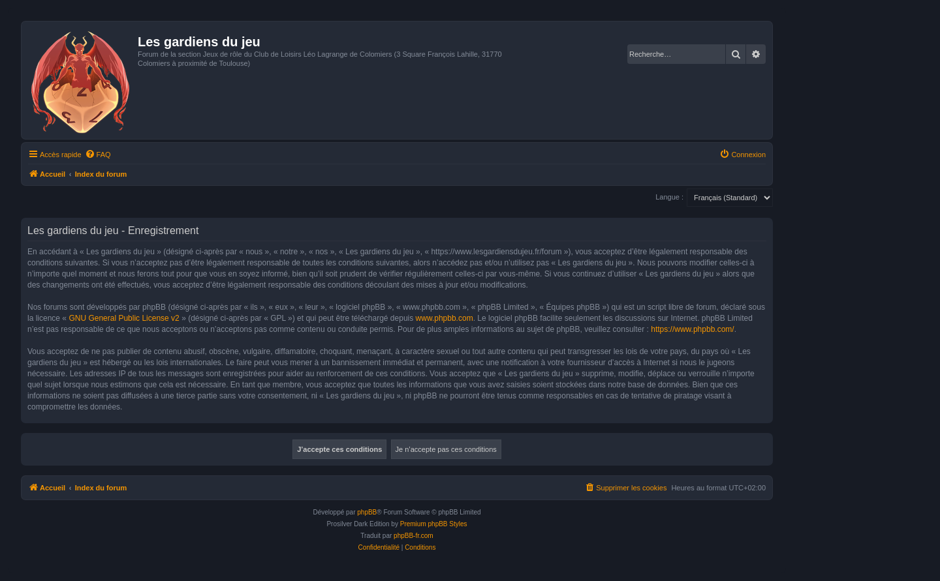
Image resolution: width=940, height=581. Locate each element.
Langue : (669, 197)
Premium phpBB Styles (433, 524)
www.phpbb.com (444, 318)
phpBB (367, 512)
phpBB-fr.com (413, 535)
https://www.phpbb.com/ (692, 329)
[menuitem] (98, 154)
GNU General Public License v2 (124, 318)
